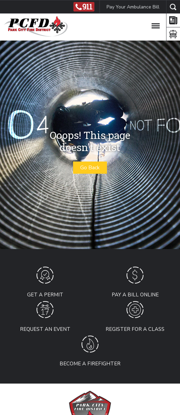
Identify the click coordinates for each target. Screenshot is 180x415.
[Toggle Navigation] (156, 25)
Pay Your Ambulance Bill (133, 7)
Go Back (90, 167)
